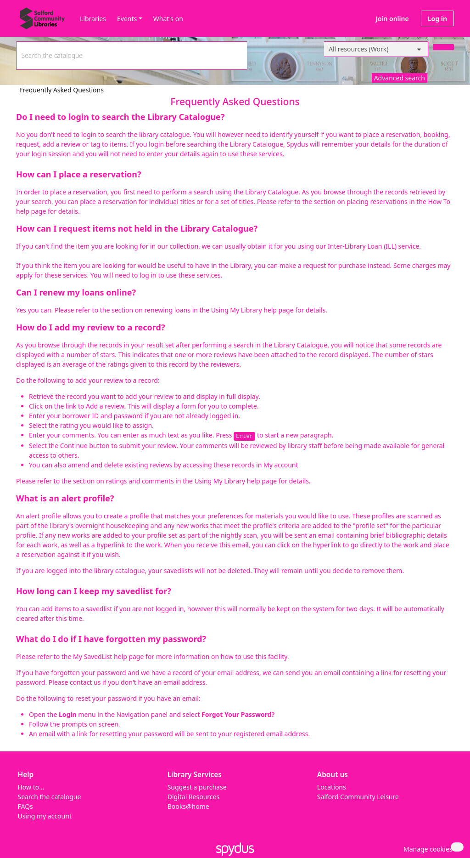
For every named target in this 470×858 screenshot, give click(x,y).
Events (127, 18)
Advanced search (399, 78)
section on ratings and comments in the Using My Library (159, 481)
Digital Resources (193, 796)
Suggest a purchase (197, 787)
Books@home (188, 806)
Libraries (93, 18)
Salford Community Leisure (358, 796)
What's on (168, 18)
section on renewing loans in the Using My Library (187, 310)
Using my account (45, 816)
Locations (331, 787)
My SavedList (92, 656)
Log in (437, 18)
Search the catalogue (49, 796)
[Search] (443, 47)
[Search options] (376, 49)
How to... (31, 787)
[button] (426, 849)
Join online (392, 18)
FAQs (25, 806)
